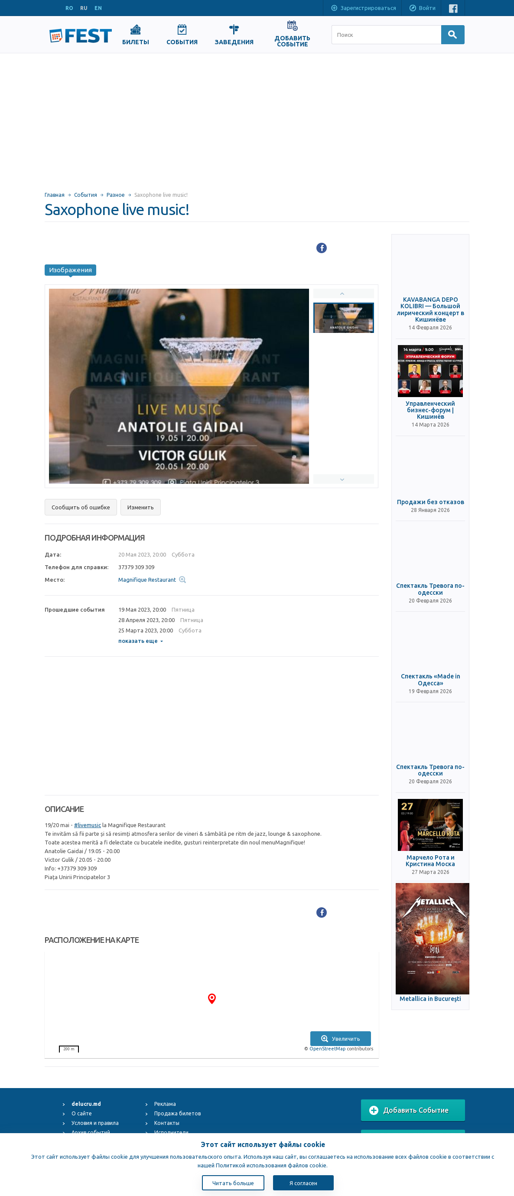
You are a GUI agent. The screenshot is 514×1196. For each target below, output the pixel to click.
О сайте (82, 1113)
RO (69, 8)
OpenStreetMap (327, 1048)
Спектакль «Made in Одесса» (430, 679)
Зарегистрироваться (363, 8)
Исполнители (171, 1132)
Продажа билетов (177, 1113)
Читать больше (233, 1183)
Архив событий (91, 1132)
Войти (422, 8)
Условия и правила (95, 1123)
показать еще (140, 641)
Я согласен (303, 1183)
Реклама (165, 1104)
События (85, 195)
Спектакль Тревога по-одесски (430, 589)
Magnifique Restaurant (147, 580)
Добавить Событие (409, 1110)
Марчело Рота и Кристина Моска (430, 860)
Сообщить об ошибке (81, 507)
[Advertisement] (257, 118)
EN (98, 8)
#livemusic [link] (87, 825)
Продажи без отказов (430, 502)
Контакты (166, 1123)
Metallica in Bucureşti (430, 999)
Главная (55, 195)
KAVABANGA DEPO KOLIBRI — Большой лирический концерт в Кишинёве (430, 310)
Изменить (140, 507)
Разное (116, 195)
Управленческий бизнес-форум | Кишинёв (430, 410)
